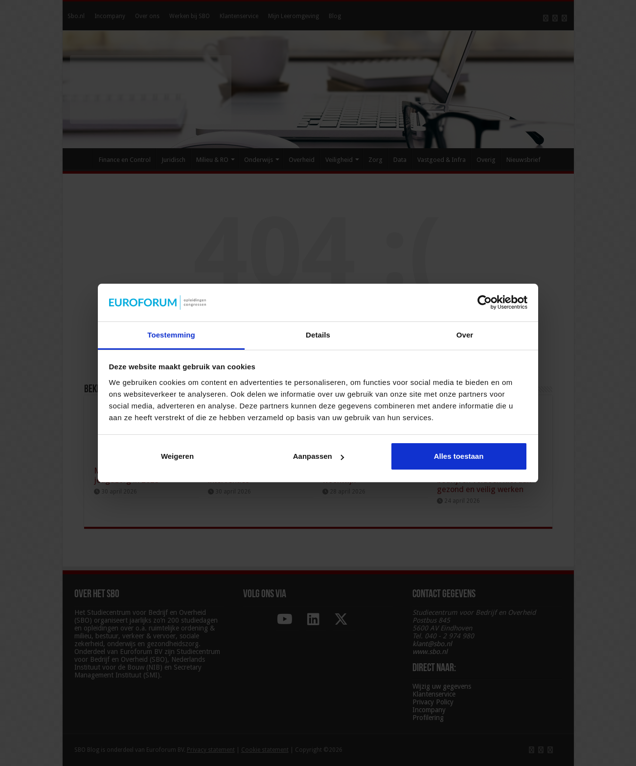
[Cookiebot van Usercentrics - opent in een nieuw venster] (484, 302)
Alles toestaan (459, 456)
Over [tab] (465, 335)
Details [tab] (318, 335)
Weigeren (177, 456)
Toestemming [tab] (171, 335)
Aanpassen (318, 456)
